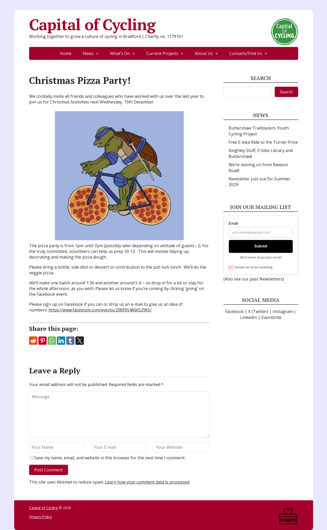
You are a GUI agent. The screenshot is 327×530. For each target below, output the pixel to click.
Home (65, 53)
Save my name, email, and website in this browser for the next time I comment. (109, 458)
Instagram (283, 311)
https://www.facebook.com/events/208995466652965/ (100, 310)
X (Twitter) (258, 311)
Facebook (234, 311)
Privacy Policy (40, 516)
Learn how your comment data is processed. (147, 482)
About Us (204, 53)
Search (286, 92)
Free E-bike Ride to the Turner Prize (263, 142)
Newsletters (271, 279)
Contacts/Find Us (245, 53)
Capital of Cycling (163, 24)
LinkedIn (248, 317)
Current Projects (162, 53)
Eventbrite (271, 317)
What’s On (120, 53)
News (88, 53)
